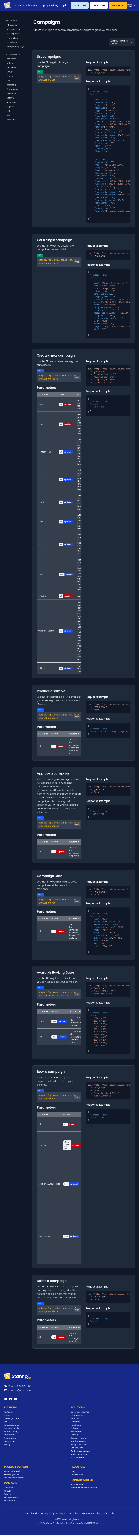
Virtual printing (11, 1434)
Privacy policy (47, 1516)
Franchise (75, 1424)
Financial (75, 1421)
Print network (77, 1487)
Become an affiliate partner (84, 1490)
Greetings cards (11, 1421)
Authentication (13, 29)
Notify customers (79, 1447)
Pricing (7, 1447)
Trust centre (9, 1503)
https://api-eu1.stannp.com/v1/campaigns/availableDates (59, 994)
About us (8, 1493)
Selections (11, 93)
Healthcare (76, 1427)
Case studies (77, 1477)
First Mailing (12, 38)
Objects (10, 106)
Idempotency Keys (15, 46)
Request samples (12, 1427)
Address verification (80, 1453)
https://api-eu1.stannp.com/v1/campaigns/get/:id (59, 262)
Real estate (76, 1434)
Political (74, 1431)
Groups (10, 71)
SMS (8, 115)
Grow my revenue (79, 1440)
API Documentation (13, 1474)
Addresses (11, 102)
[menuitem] (18, 5)
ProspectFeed (77, 1460)
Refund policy (109, 1516)
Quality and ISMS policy (67, 1516)
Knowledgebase (11, 1477)
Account (10, 97)
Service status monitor (14, 1480)
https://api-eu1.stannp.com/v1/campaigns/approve (59, 824)
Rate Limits (12, 42)
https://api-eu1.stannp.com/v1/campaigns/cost (59, 901)
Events (10, 76)
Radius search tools (80, 1457)
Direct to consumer (80, 1414)
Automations (10, 1440)
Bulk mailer (9, 1437)
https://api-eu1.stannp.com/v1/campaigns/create (59, 377)
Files (9, 80)
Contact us (9, 1490)
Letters (10, 63)
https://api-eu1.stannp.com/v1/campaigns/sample (59, 716)
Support (8, 1497)
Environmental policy (90, 1516)
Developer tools (11, 1431)
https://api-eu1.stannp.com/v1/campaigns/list (59, 78)
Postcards (11, 58)
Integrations (9, 1444)
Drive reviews (77, 1450)
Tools (9, 110)
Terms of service (31, 1516)
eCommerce (77, 1418)
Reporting (11, 84)
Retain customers (79, 1444)
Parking (74, 1437)
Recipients (11, 67)
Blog (73, 1474)
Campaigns (12, 89)
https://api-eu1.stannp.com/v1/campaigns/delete (59, 1312)
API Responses (13, 33)
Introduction (12, 25)
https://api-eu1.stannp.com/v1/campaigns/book (59, 1097)
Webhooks (11, 119)
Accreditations (11, 1500)
